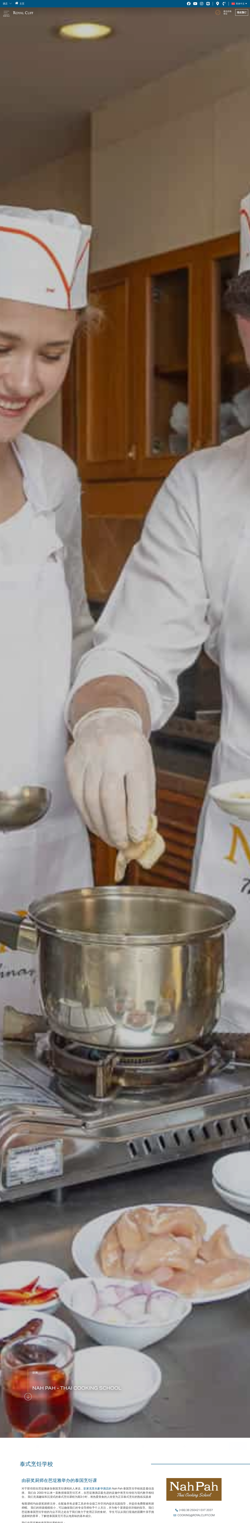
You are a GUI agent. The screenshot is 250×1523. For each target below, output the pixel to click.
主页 (21, 3)
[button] (10, 3)
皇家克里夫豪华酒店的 (97, 1488)
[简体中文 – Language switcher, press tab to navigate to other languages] (238, 4)
